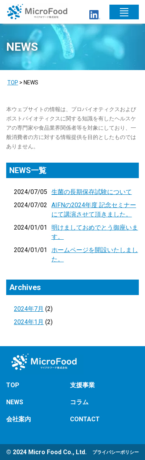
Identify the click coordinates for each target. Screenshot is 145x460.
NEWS (14, 402)
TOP (12, 82)
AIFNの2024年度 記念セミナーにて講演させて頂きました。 (93, 209)
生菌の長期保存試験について (91, 192)
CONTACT (85, 419)
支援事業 (82, 385)
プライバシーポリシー (115, 452)
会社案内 (18, 419)
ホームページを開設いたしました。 (94, 254)
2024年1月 (29, 322)
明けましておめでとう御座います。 (94, 232)
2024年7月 (29, 308)
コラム (79, 402)
